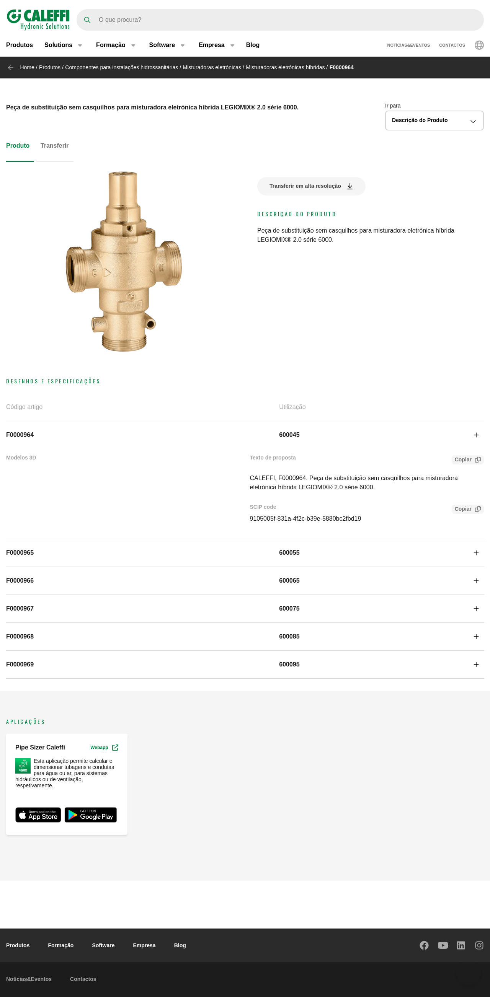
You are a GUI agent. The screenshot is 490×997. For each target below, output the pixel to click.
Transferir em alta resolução (305, 186)
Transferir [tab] (55, 145)
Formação (61, 945)
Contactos (452, 45)
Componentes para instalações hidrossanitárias (121, 67)
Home (27, 67)
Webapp (104, 747)
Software (103, 945)
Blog (253, 45)
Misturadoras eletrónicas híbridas (285, 67)
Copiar (462, 460)
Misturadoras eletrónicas (212, 67)
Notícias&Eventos (408, 45)
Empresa (144, 945)
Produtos (19, 45)
